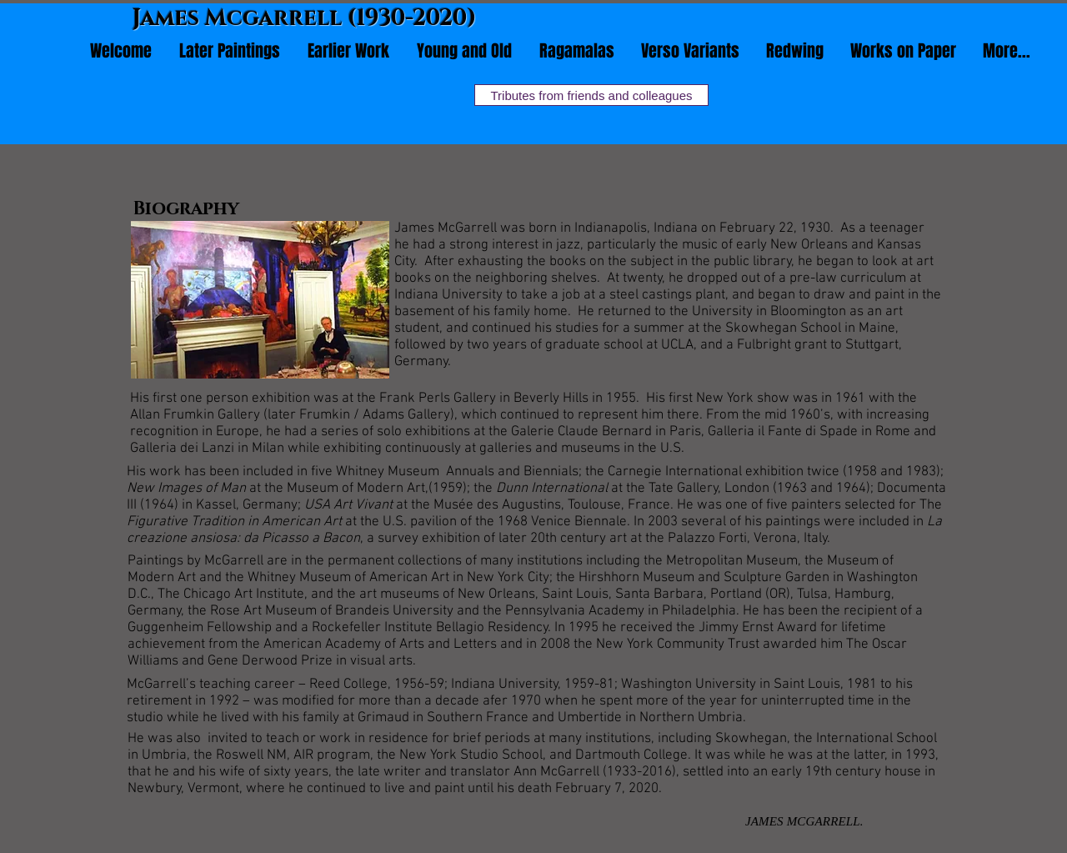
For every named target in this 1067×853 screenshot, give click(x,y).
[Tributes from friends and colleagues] (591, 95)
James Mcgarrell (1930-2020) (305, 18)
